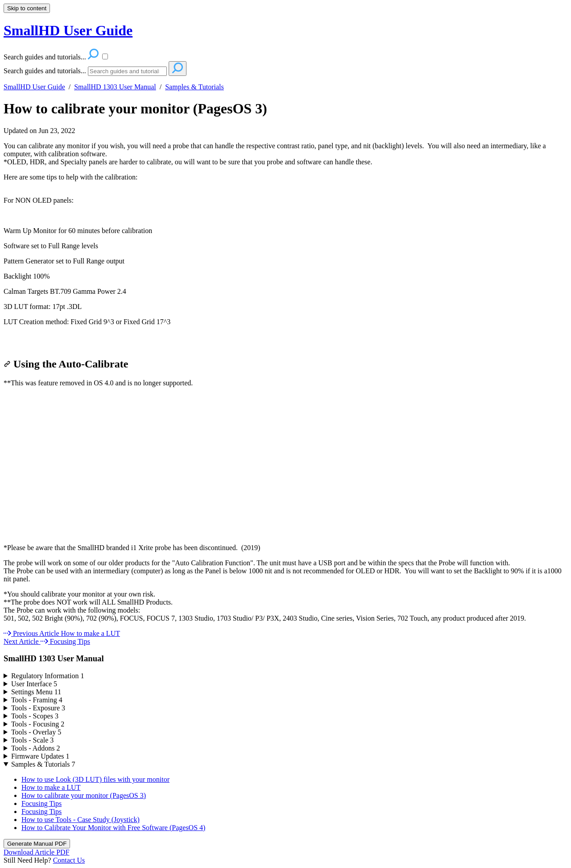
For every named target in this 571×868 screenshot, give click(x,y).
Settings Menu (36, 692)
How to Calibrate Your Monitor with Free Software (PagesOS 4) (113, 827)
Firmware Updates (40, 756)
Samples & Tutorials (194, 87)
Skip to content (26, 8)
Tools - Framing (36, 700)
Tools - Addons (35, 748)
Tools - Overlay (36, 732)
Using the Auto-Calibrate (66, 364)
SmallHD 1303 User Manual (115, 87)
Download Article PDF (37, 852)
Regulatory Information (47, 676)
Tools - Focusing (37, 724)
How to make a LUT (50, 787)
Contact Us (69, 860)
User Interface (34, 684)
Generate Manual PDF (36, 843)
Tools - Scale (32, 740)
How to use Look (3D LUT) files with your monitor (95, 779)
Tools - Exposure (38, 708)
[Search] (127, 71)
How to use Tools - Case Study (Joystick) (80, 819)
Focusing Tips (41, 803)
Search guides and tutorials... (45, 71)
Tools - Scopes (34, 716)
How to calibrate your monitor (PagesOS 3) (135, 108)
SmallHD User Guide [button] (68, 30)
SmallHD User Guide (34, 87)
